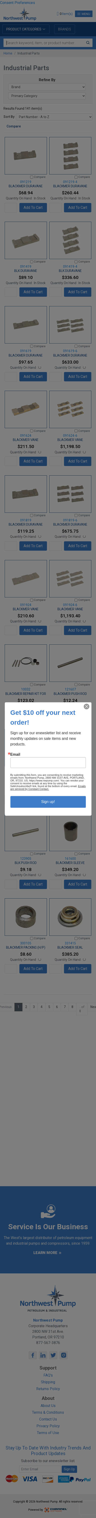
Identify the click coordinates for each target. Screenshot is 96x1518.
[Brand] (47, 86)
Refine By (47, 80)
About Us (48, 1405)
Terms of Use (48, 1433)
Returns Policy (48, 1389)
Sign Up (69, 1469)
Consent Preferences (17, 2)
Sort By (9, 117)
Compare (14, 126)
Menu (83, 14)
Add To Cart (33, 207)
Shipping (48, 1382)
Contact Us (48, 1419)
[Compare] (31, 177)
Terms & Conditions (48, 1412)
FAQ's (48, 1375)
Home (8, 53)
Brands (64, 29)
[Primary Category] (47, 95)
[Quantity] (11, 207)
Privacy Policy (48, 1426)
